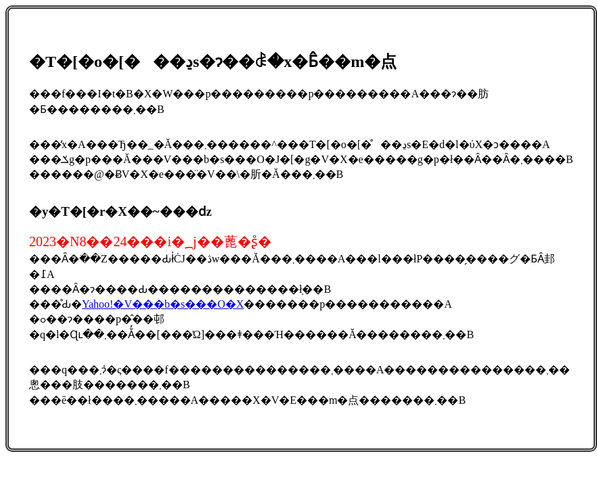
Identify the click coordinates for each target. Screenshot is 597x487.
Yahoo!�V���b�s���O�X (163, 304)
